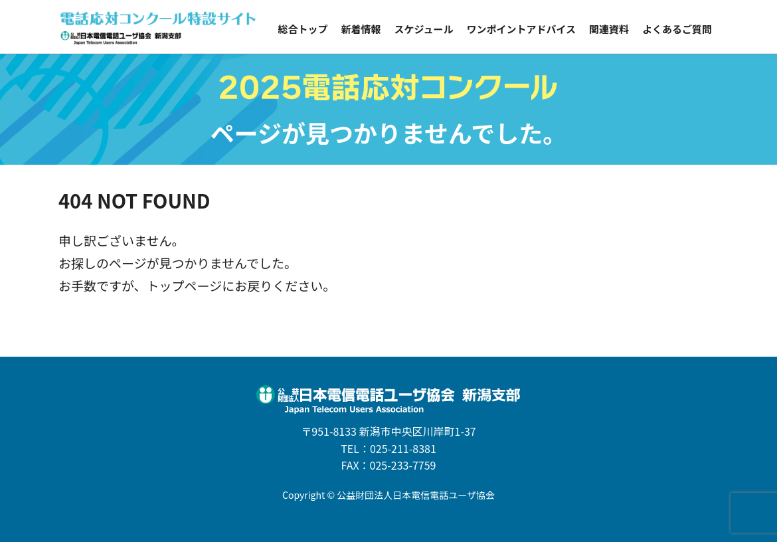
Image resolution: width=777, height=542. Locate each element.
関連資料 (609, 29)
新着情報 (361, 29)
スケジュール (423, 29)
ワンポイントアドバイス (521, 29)
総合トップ (302, 29)
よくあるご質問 (677, 29)
